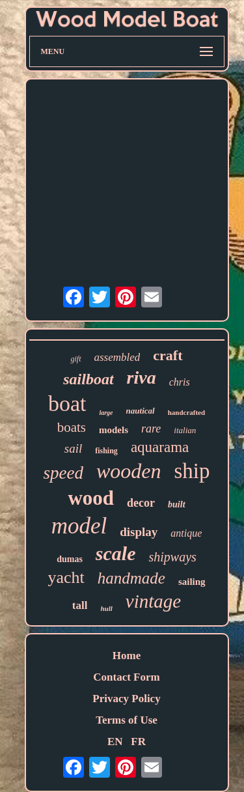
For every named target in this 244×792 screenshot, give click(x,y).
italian (185, 430)
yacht (65, 577)
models (113, 430)
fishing (106, 450)
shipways (172, 557)
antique (186, 533)
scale (116, 553)
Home (127, 655)
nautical (140, 411)
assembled (117, 357)
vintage (153, 601)
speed (63, 473)
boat (67, 403)
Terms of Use (126, 720)
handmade (131, 578)
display (138, 532)
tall (80, 605)
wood (91, 498)
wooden (128, 471)
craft (167, 355)
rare (151, 428)
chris (179, 382)
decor (141, 502)
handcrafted (186, 412)
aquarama (160, 447)
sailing (192, 581)
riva (141, 377)
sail (73, 448)
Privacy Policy (126, 698)
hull (106, 608)
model (79, 526)
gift (75, 358)
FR (138, 741)
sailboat (88, 379)
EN (115, 741)
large (106, 412)
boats (71, 427)
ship (192, 471)
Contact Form (126, 677)
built (176, 504)
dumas (70, 559)
